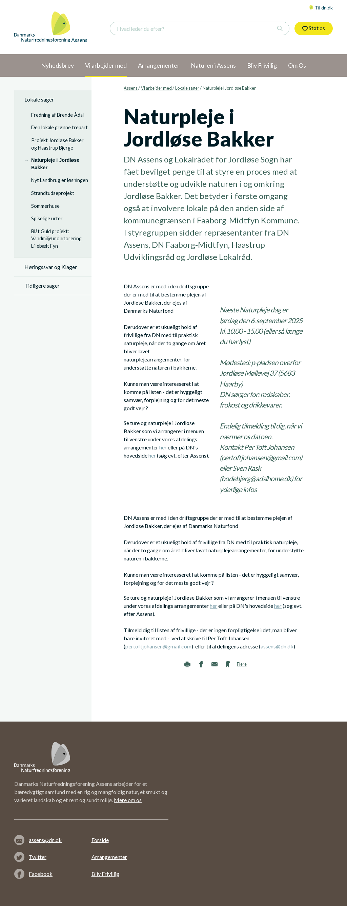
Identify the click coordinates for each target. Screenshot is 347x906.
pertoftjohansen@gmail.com (158, 646)
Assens (131, 88)
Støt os (313, 28)
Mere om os (128, 800)
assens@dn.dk (277, 646)
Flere (242, 664)
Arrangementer (109, 857)
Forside (100, 840)
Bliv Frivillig (105, 873)
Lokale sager (187, 88)
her (163, 447)
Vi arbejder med (156, 88)
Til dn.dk (321, 7)
